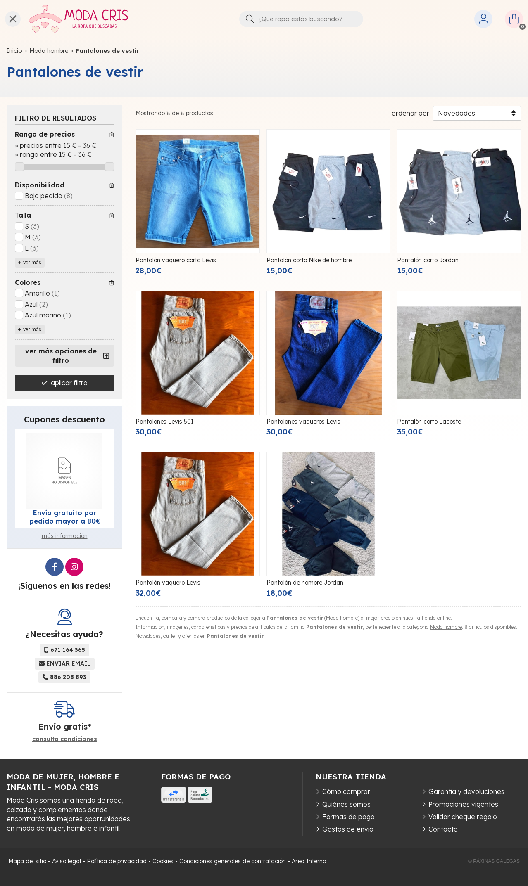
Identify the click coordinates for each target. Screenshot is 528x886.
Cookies (163, 861)
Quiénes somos (346, 804)
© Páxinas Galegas (494, 861)
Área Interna (309, 861)
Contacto (443, 829)
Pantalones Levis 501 (164, 421)
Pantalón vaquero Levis (168, 582)
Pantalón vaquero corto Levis (176, 260)
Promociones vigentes (463, 804)
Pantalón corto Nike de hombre (309, 260)
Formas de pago (348, 817)
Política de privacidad (117, 861)
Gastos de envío (347, 829)
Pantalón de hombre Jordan (304, 582)
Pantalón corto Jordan (428, 260)
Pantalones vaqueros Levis (303, 421)
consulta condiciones (64, 739)
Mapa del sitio (27, 861)
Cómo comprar (346, 791)
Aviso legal (66, 861)
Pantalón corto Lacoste (429, 421)
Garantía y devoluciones (466, 791)
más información (65, 536)
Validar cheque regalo (462, 817)
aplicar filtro (69, 383)
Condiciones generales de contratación (232, 861)
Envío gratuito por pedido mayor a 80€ (64, 517)
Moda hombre (446, 627)
